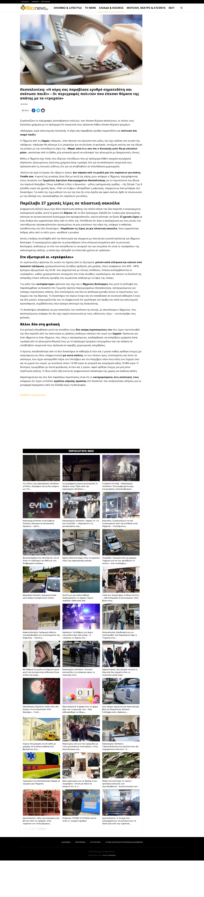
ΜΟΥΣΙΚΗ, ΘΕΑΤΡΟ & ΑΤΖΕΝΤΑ (146, 8)
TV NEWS (90, 8)
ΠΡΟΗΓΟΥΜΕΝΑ (30, 865)
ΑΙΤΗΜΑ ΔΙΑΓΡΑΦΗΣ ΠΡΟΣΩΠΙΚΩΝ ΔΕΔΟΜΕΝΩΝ (124, 879)
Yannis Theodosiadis (109, 892)
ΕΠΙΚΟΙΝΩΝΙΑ (45, 1)
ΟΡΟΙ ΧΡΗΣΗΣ (95, 879)
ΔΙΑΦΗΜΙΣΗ (35, 1)
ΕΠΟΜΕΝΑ (42, 865)
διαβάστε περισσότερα (33, 431)
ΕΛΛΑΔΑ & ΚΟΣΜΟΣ (111, 8)
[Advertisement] (81, 133)
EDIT (171, 8)
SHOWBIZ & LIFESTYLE (68, 8)
